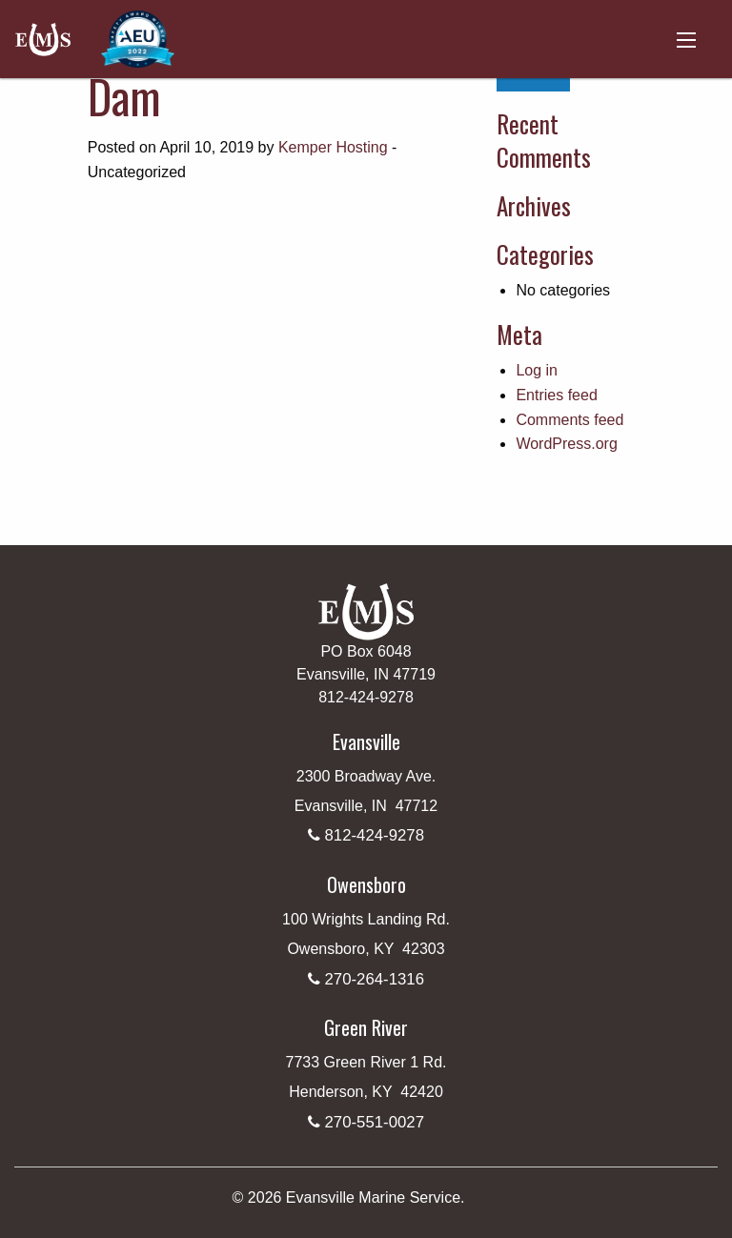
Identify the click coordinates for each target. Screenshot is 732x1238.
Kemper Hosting (333, 147)
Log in (537, 370)
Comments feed (569, 420)
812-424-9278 (374, 835)
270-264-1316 (374, 979)
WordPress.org (566, 444)
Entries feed (556, 395)
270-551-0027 (374, 1122)
